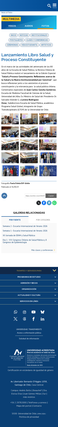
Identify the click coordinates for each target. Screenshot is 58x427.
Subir (4, 196)
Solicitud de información (29, 338)
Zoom (4, 114)
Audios (29, 26)
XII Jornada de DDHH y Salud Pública (19, 235)
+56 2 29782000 (18, 402)
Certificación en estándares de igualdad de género (30, 370)
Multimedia (11, 19)
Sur (44, 393)
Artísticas (46, 45)
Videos (12, 26)
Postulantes (16, 40)
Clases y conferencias (37, 40)
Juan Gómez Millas (32, 393)
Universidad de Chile (27, 413)
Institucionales (39, 35)
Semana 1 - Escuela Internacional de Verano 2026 (25, 230)
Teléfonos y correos (37, 402)
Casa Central (37, 384)
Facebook (44, 203)
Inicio (3, 12)
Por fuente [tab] (15, 220)
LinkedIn (49, 203)
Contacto (37, 405)
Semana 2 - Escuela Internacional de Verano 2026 (25, 226)
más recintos (29, 397)
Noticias (24, 35)
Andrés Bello (25, 390)
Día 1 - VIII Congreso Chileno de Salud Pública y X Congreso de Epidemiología (25, 241)
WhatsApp (54, 202)
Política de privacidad (29, 416)
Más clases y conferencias (42, 250)
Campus (14, 390)
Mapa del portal (23, 405)
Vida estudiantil (30, 45)
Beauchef (37, 390)
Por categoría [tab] (43, 220)
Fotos (10, 12)
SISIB (14, 413)
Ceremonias (12, 45)
